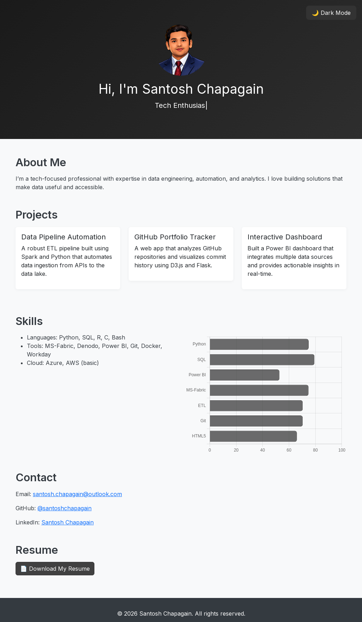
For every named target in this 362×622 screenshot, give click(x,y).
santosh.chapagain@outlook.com (77, 494)
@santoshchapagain (64, 508)
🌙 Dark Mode (331, 12)
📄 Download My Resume (55, 568)
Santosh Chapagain (67, 522)
